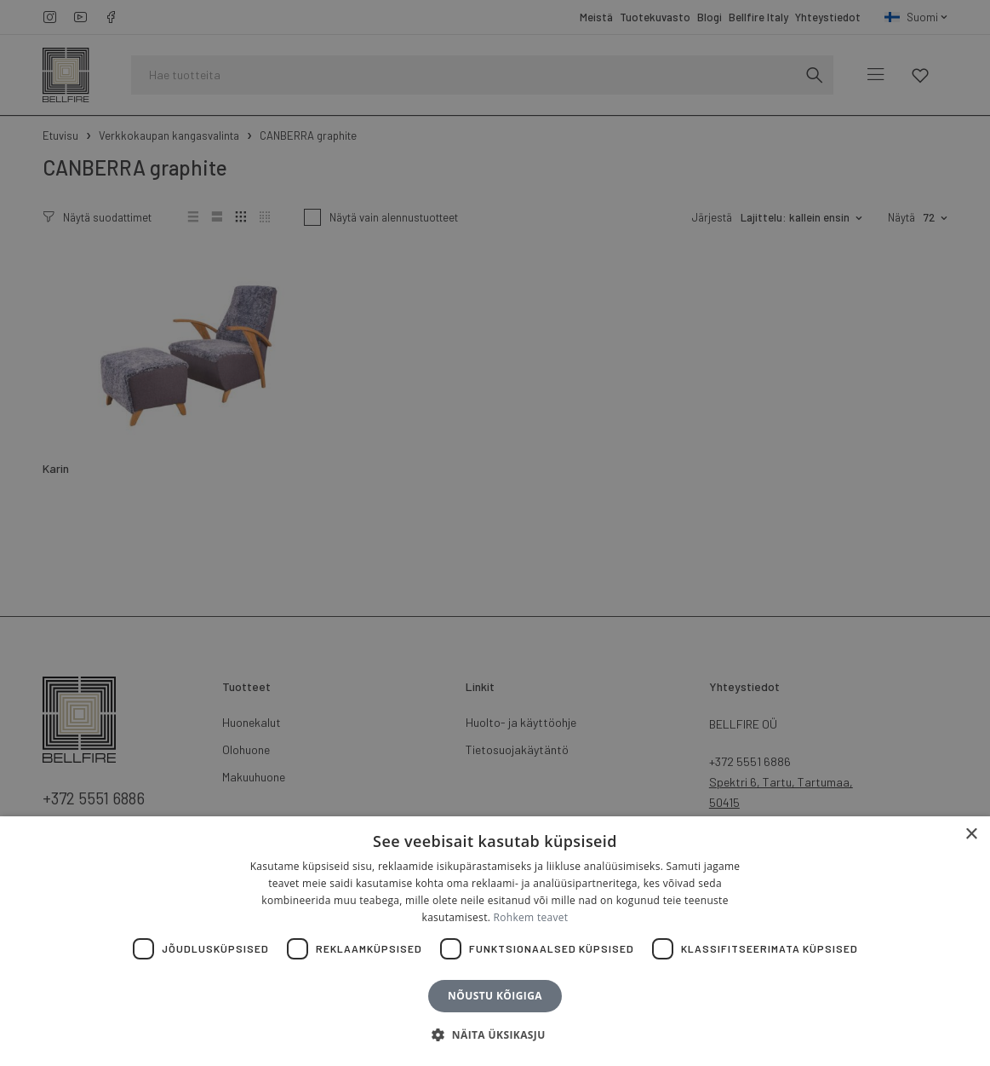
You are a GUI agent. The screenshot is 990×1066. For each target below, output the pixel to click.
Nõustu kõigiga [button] (495, 995)
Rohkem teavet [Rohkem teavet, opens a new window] (531, 917)
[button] (494, 1035)
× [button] (970, 834)
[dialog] (495, 533)
